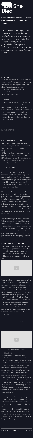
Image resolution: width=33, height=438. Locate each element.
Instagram (5, 430)
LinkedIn (15, 430)
